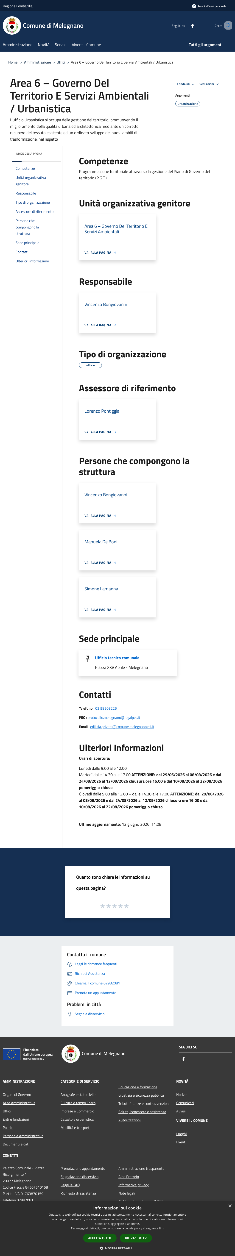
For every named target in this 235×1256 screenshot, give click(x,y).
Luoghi (181, 1134)
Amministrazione (37, 62)
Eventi (181, 1142)
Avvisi (181, 1111)
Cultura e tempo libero (78, 1103)
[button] (117, 1248)
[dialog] (117, 1228)
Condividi (186, 84)
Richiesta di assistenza (78, 1193)
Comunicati (185, 1103)
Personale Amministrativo (23, 1136)
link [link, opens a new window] (161, 1228)
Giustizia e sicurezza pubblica (141, 1095)
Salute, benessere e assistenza (142, 1111)
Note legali (126, 1193)
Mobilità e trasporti (75, 1127)
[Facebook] (185, 25)
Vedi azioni (209, 84)
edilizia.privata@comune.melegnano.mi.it (122, 726)
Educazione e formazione (137, 1087)
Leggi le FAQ (70, 1185)
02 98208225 (106, 708)
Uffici (61, 62)
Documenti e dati (16, 1144)
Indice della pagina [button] (29, 153)
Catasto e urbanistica (77, 1119)
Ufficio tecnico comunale (117, 658)
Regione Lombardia (18, 6)
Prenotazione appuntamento (83, 1168)
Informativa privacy (133, 1185)
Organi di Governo (17, 1094)
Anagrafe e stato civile (78, 1094)
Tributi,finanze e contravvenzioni (144, 1103)
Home (12, 62)
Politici (8, 1127)
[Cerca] (226, 25)
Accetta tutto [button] (99, 1238)
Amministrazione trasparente (141, 1168)
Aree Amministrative (19, 1103)
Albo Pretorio (128, 1176)
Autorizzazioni (129, 1120)
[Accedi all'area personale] (209, 6)
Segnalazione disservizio (79, 1176)
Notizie (181, 1094)
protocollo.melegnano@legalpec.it (114, 717)
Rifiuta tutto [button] (136, 1238)
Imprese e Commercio (77, 1111)
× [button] (230, 1206)
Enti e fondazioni (16, 1119)
